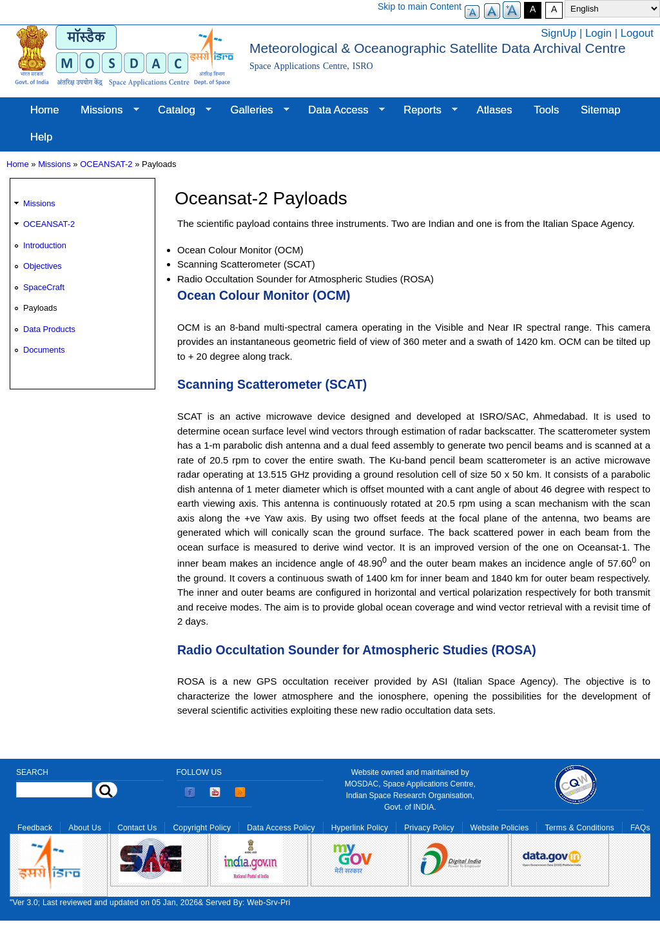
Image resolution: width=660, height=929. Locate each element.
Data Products (49, 329)
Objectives (42, 266)
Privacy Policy (429, 827)
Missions (104, 110)
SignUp (558, 33)
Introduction (44, 245)
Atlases (494, 110)
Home (44, 110)
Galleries (254, 110)
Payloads (40, 308)
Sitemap (601, 110)
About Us (84, 827)
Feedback (34, 827)
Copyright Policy (202, 827)
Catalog (179, 110)
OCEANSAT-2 (106, 164)
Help (41, 137)
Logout (637, 33)
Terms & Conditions (579, 827)
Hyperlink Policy (359, 827)
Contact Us (137, 827)
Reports (425, 110)
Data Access (340, 110)
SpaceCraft (43, 287)
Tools (546, 110)
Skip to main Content (419, 6)
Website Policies (500, 827)
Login (598, 33)
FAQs (640, 827)
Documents (44, 350)
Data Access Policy (281, 827)
